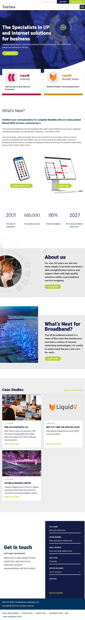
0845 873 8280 (8, 602)
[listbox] (65, 572)
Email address (55, 547)
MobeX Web (64, 186)
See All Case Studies (73, 390)
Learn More (10, 53)
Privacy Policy (27, 613)
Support (63, 2)
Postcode (53, 558)
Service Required (56, 568)
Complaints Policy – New (58, 613)
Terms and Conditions (10, 613)
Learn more (52, 287)
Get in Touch (77, 2)
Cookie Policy (41, 613)
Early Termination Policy (12, 616)
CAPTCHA (53, 579)
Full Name (53, 527)
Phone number (55, 537)
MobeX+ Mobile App (21, 186)
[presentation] (66, 589)
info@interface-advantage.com (27, 602)
